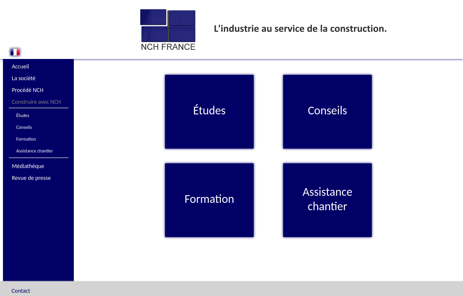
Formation (26, 139)
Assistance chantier (34, 151)
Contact (21, 275)
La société (23, 78)
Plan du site (29, 284)
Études (22, 115)
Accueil (20, 66)
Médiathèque (28, 166)
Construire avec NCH (36, 101)
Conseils (24, 127)
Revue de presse (31, 177)
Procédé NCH (27, 89)
